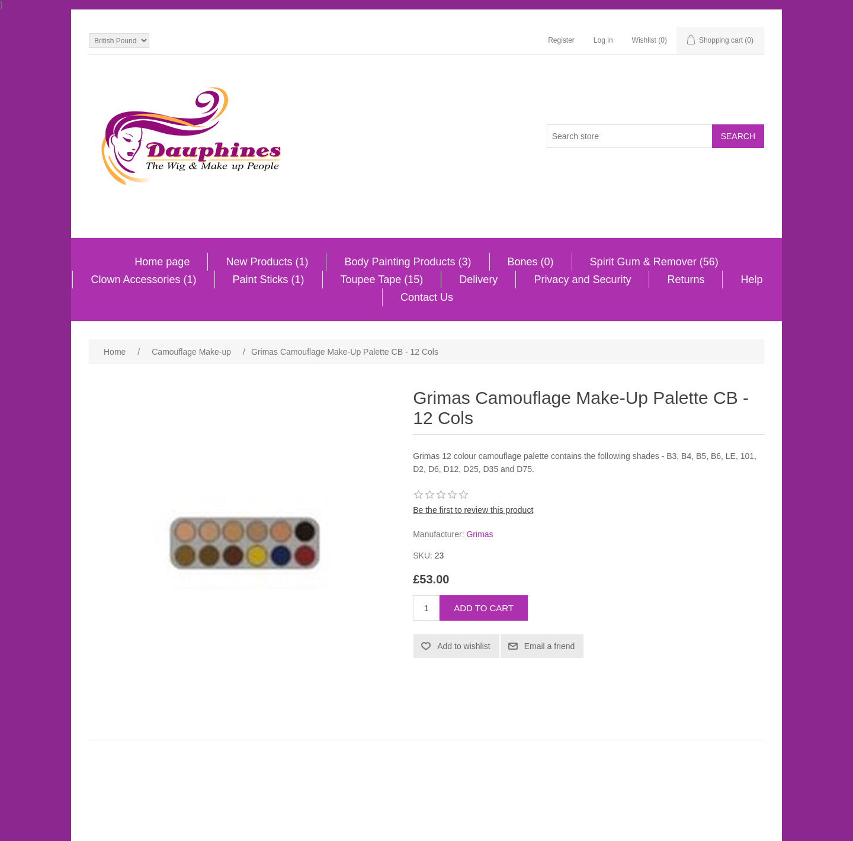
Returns (685, 279)
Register (561, 40)
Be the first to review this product (473, 510)
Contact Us (426, 297)
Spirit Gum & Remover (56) (654, 262)
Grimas (479, 534)
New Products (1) (267, 262)
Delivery (478, 279)
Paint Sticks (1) (268, 279)
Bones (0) (531, 262)
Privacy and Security (582, 279)
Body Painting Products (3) (407, 262)
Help (751, 279)
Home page (162, 262)
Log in (603, 40)
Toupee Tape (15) (382, 279)
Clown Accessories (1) (143, 279)
